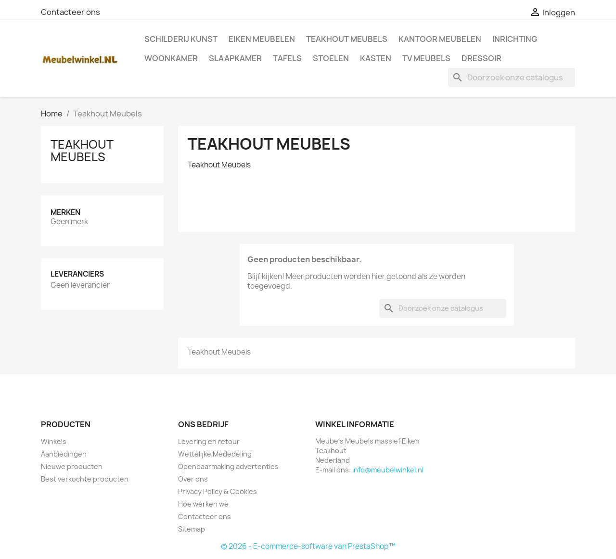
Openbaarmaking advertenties (228, 466)
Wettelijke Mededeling (215, 453)
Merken (65, 212)
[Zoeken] (511, 77)
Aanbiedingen (64, 453)
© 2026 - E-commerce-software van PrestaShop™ (308, 546)
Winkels (53, 441)
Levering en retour (209, 441)
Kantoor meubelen (439, 39)
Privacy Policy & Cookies (217, 491)
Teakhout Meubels (346, 39)
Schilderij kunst (181, 39)
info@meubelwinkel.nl (388, 469)
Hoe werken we (203, 503)
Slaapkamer (235, 58)
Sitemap (191, 529)
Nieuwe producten (72, 466)
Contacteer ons (70, 12)
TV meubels (426, 58)
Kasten (375, 58)
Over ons (193, 478)
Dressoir (481, 58)
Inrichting (514, 39)
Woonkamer (171, 58)
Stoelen (331, 58)
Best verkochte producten (84, 478)
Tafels (287, 58)
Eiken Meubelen (262, 39)
